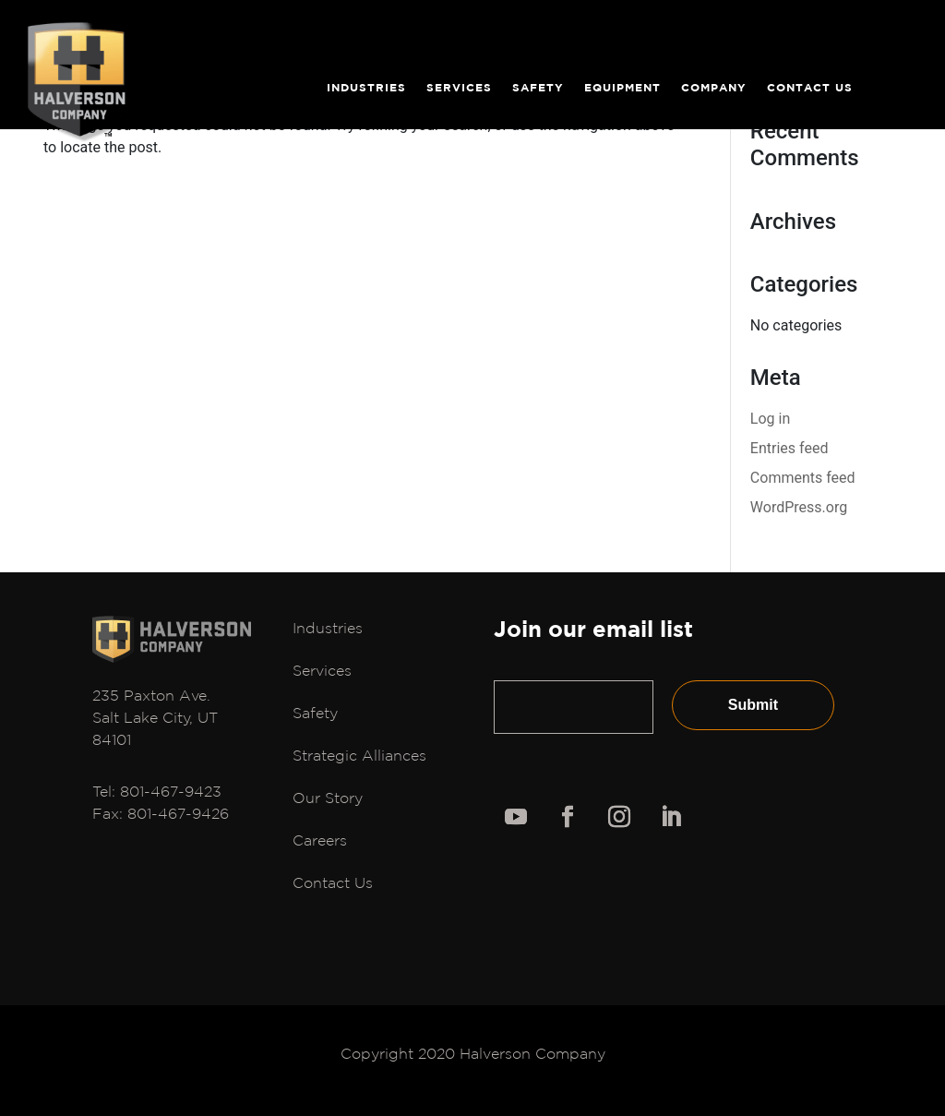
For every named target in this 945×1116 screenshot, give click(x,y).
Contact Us (810, 90)
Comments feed (802, 477)
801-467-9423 (170, 791)
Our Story (328, 797)
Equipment (622, 90)
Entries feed (789, 448)
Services (459, 90)
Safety (538, 90)
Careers (320, 840)
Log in (770, 418)
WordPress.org (798, 507)
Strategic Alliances (359, 755)
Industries (366, 90)
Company (714, 90)
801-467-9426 (178, 813)
